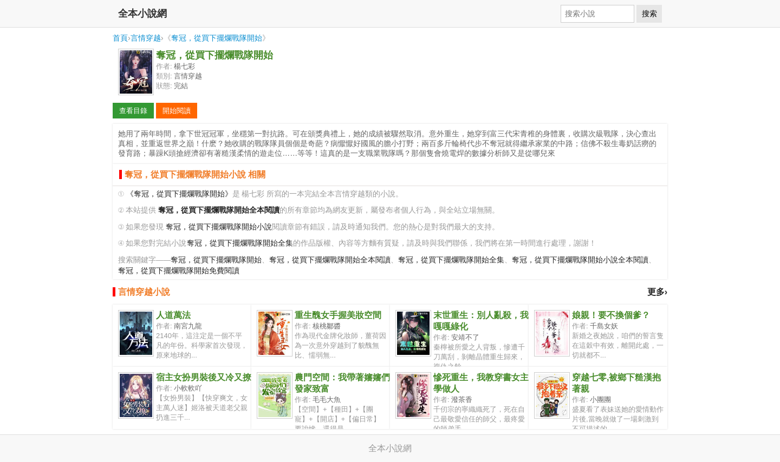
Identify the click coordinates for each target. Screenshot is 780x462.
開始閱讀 (176, 111)
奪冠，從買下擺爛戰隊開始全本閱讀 (330, 260)
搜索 (649, 13)
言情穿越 (146, 38)
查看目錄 (133, 111)
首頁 (120, 38)
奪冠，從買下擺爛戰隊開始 (216, 38)
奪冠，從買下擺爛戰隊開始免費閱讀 (178, 271)
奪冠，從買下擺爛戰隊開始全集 (240, 243)
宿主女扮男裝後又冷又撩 (203, 377)
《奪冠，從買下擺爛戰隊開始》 (179, 194)
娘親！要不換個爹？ (611, 315)
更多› (657, 291)
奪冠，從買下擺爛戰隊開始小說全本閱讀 (580, 260)
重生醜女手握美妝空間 (338, 315)
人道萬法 (173, 315)
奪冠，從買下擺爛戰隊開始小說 (219, 227)
